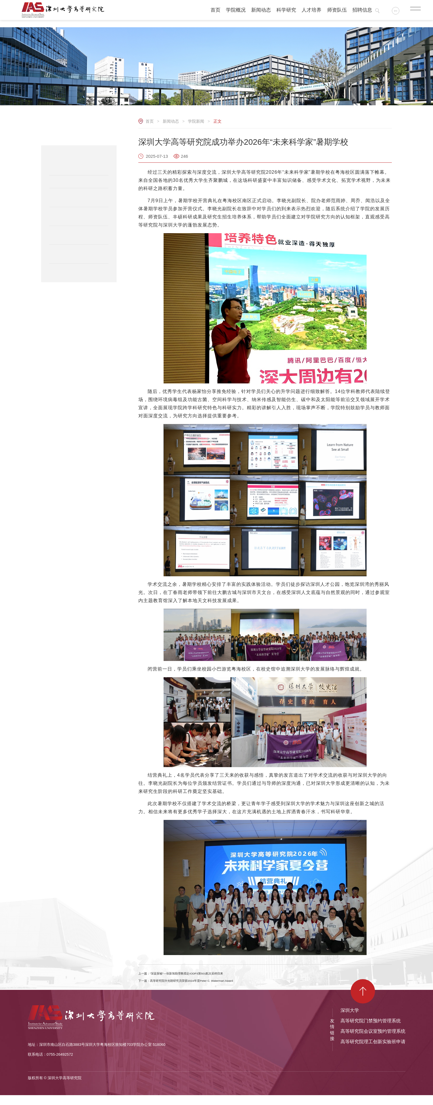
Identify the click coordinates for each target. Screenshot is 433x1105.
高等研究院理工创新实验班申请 (372, 1051)
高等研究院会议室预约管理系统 (372, 1041)
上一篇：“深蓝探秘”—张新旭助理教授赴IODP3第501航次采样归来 (210, 976)
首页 (150, 121)
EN (398, 11)
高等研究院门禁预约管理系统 (370, 1030)
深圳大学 (349, 1020)
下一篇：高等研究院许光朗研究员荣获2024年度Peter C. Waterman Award (218, 988)
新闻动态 (171, 121)
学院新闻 (196, 121)
